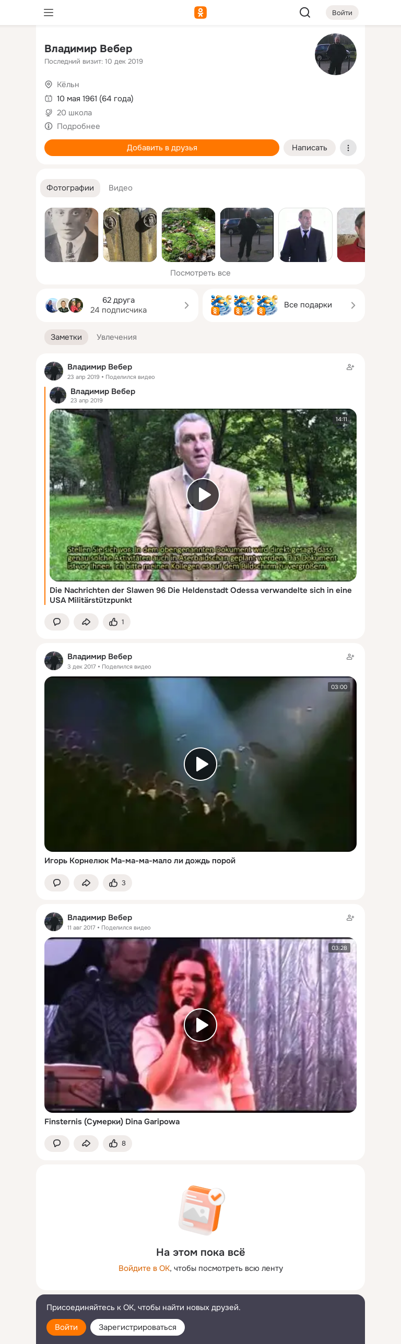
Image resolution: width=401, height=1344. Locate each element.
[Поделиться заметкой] (86, 622)
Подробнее (78, 126)
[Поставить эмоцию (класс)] (117, 622)
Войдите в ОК (144, 1268)
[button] (70, 188)
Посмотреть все (200, 273)
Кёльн (68, 84)
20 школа (74, 113)
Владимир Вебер (88, 48)
